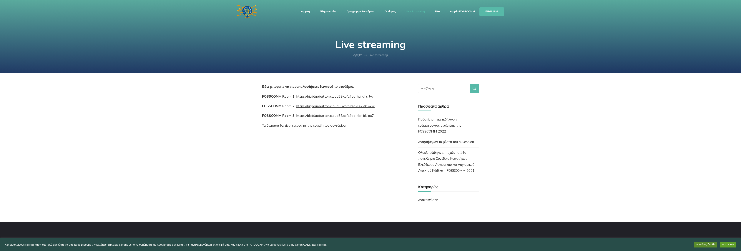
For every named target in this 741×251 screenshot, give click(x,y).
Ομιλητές (390, 11)
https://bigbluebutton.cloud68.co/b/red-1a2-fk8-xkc (335, 106)
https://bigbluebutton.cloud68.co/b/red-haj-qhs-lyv (334, 96)
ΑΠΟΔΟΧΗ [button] (728, 244)
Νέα (437, 11)
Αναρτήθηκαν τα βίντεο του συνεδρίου (446, 142)
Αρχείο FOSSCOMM (462, 11)
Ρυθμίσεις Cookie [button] (705, 244)
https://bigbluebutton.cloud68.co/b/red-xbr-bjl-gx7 (335, 115)
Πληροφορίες (328, 11)
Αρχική (305, 11)
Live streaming (415, 11)
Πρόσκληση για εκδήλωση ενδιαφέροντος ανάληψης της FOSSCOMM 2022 (439, 125)
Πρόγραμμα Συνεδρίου (361, 11)
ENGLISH (491, 11)
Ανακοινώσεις (428, 200)
